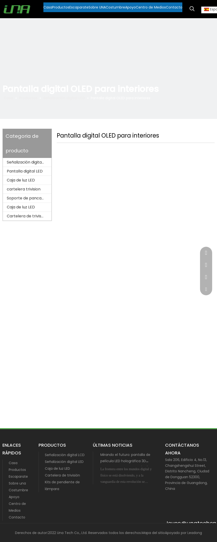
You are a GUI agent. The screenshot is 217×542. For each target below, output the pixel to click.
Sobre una (17, 483)
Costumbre (18, 490)
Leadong (194, 532)
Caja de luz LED (21, 180)
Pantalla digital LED (25, 171)
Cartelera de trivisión (27, 216)
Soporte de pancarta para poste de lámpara (29, 198)
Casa (13, 462)
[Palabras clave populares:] (192, 9)
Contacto (17, 517)
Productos (17, 469)
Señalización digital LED (64, 461)
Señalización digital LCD (29, 162)
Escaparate (18, 476)
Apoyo (14, 496)
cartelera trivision (23, 189)
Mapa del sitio (153, 532)
